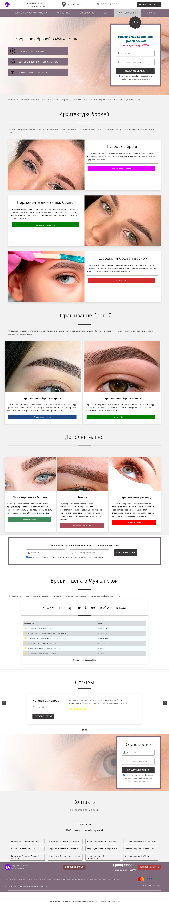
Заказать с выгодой (82, 525)
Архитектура (63, 13)
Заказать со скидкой (45, 225)
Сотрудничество (127, 13)
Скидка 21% (121, 280)
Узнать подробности (121, 168)
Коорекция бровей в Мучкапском (30, 13)
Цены (106, 13)
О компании (84, 824)
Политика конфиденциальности (32, 886)
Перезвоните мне (149, 4)
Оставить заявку (134, 522)
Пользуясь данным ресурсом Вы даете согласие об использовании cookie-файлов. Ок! (84, 902)
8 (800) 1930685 (109, 4)
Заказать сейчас (29, 519)
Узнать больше (121, 417)
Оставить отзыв (43, 716)
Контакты (151, 13)
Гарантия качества (42, 417)
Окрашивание (87, 13)
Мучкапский (71, 4)
